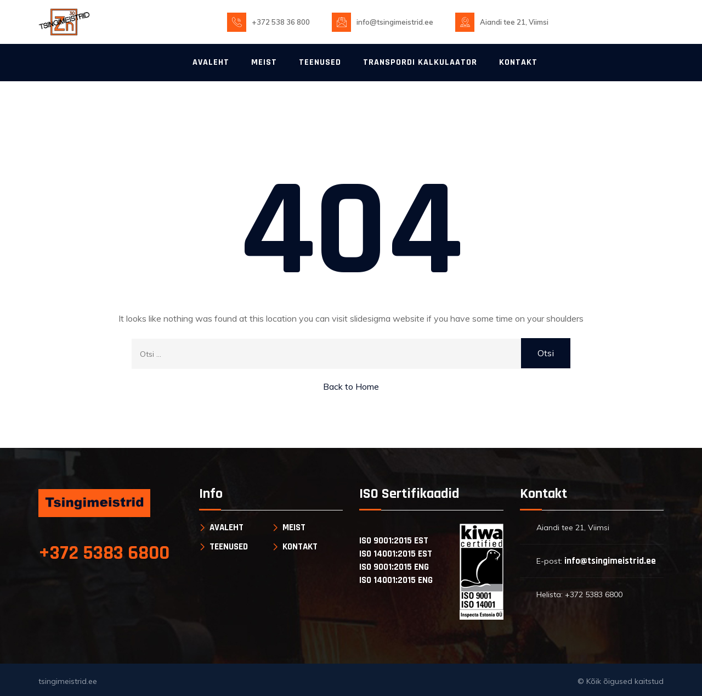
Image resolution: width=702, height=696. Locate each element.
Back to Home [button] (351, 386)
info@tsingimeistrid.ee (394, 22)
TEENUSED (320, 62)
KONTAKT (518, 62)
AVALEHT (211, 62)
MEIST (264, 62)
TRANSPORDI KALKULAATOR (420, 62)
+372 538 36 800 (281, 22)
